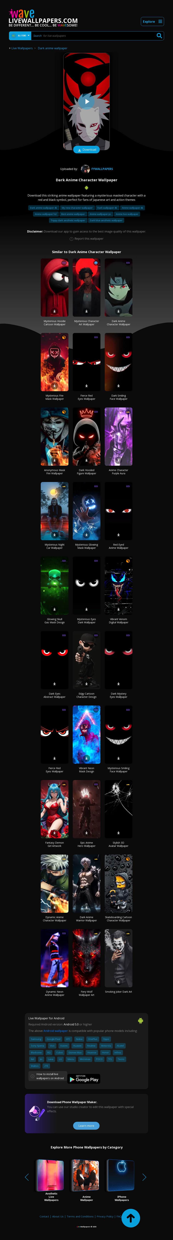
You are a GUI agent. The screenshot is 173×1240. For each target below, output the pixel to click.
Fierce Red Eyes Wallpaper (86, 397)
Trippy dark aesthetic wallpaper (68, 220)
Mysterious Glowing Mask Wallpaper (86, 546)
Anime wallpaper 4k (132, 207)
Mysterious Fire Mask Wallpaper (54, 397)
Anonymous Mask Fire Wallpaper (54, 471)
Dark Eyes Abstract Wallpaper (54, 695)
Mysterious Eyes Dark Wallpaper (86, 620)
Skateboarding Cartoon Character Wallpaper (118, 918)
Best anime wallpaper (73, 214)
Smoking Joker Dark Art (118, 991)
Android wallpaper (55, 1031)
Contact (44, 1216)
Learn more (86, 1126)
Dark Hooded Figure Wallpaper (86, 471)
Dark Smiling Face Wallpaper (118, 397)
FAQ (119, 1216)
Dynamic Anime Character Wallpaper (54, 918)
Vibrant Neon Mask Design (86, 769)
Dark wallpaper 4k (107, 207)
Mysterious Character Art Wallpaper (86, 322)
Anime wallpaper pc (101, 214)
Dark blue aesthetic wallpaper (106, 220)
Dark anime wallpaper (52, 48)
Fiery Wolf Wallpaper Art (86, 993)
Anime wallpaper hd (46, 214)
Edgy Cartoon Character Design (86, 695)
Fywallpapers (96, 169)
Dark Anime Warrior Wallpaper (86, 918)
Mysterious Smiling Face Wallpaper (118, 769)
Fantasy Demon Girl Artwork (54, 844)
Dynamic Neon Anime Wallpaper (54, 993)
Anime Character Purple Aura (118, 471)
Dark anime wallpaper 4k (44, 207)
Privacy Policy (105, 1216)
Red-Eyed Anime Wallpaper (118, 546)
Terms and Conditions (80, 1216)
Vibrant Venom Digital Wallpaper (118, 620)
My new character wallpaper (77, 207)
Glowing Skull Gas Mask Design (55, 620)
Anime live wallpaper (127, 214)
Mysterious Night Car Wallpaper (55, 546)
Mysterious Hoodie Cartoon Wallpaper (55, 322)
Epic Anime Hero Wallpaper (86, 844)
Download (86, 150)
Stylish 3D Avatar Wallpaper (118, 844)
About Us (58, 1216)
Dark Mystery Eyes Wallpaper (118, 695)
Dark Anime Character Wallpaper (118, 322)
